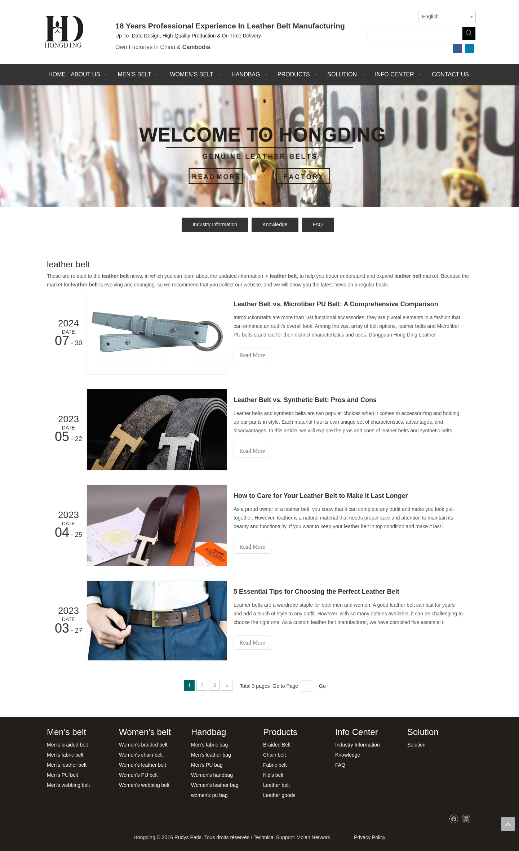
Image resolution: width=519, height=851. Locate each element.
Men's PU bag (207, 765)
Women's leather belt (142, 765)
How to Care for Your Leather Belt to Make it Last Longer (321, 495)
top (508, 824)
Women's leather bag (215, 785)
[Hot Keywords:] (468, 33)
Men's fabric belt (65, 755)
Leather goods (279, 795)
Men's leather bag (211, 755)
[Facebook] (457, 48)
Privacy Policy (368, 837)
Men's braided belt (67, 745)
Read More (252, 355)
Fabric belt (275, 765)
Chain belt (274, 755)
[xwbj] (259, 146)
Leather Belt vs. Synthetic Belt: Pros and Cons (305, 400)
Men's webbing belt (68, 785)
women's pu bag (209, 795)
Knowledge (274, 224)
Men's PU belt (62, 775)
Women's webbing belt (144, 785)
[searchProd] (415, 33)
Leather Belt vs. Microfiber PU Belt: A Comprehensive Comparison (336, 304)
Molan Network (313, 837)
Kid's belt (273, 775)
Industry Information (214, 224)
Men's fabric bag (209, 745)
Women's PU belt (138, 775)
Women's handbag (212, 775)
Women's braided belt (143, 745)
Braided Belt (276, 745)
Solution (416, 745)
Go (322, 686)
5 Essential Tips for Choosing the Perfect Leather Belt (316, 591)
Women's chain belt (141, 755)
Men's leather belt (66, 765)
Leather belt (276, 785)
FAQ (318, 224)
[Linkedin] (469, 48)
